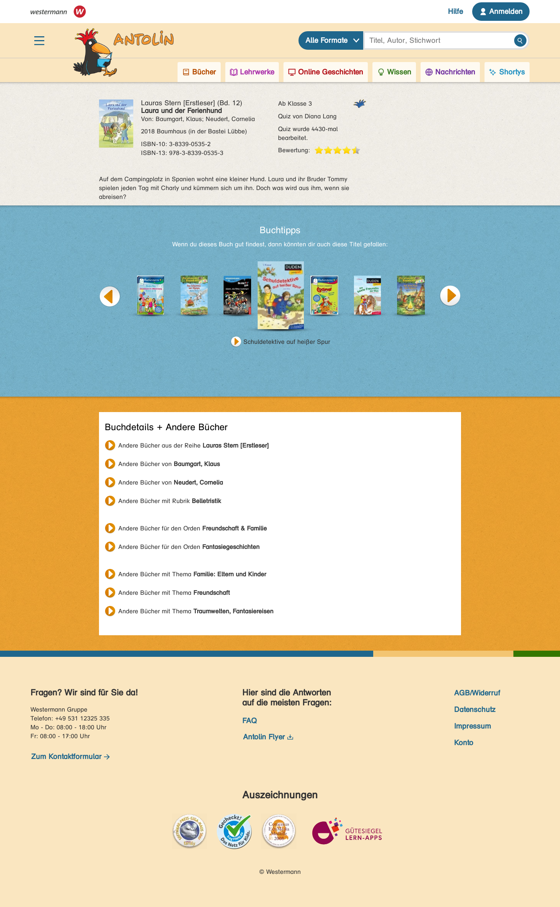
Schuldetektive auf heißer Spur (286, 341)
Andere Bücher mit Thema (192, 574)
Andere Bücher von (169, 464)
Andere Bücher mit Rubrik (169, 501)
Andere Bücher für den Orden (192, 528)
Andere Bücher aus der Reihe (193, 445)
